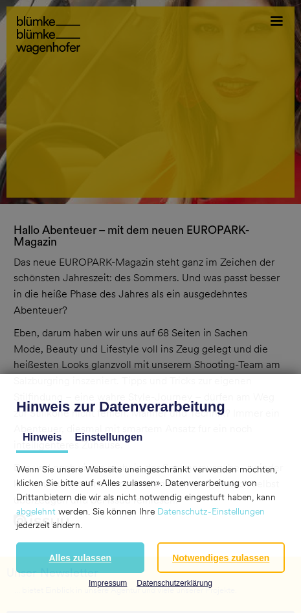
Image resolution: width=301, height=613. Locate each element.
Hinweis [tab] (42, 437)
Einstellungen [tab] (108, 437)
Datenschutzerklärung (174, 583)
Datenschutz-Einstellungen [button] (211, 511)
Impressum (108, 583)
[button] (80, 557)
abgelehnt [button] (36, 511)
